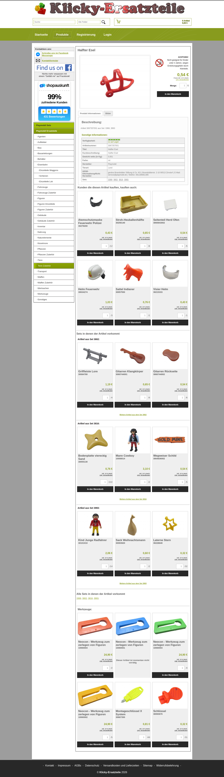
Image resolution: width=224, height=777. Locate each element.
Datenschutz (92, 765)
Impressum (64, 765)
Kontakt (49, 765)
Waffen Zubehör (45, 282)
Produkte (62, 34)
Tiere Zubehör (44, 266)
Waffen (41, 277)
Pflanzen (42, 249)
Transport (42, 271)
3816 (121, 180)
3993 (126, 180)
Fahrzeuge (43, 187)
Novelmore (43, 243)
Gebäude (42, 215)
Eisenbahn (43, 164)
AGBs (77, 765)
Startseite (41, 34)
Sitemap (147, 765)
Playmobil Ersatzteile (46, 131)
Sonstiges (42, 299)
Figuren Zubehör (45, 209)
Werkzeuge (43, 294)
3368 (110, 180)
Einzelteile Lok (46, 181)
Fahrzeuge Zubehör (47, 193)
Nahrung (42, 232)
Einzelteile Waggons (48, 170)
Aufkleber (42, 142)
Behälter (42, 159)
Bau (40, 148)
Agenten (42, 136)
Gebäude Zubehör (46, 221)
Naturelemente (44, 237)
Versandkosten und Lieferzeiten (121, 765)
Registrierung (86, 34)
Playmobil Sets (43, 125)
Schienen (43, 176)
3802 (115, 180)
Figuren (41, 198)
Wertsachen (43, 288)
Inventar (41, 226)
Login (108, 34)
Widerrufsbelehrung (167, 765)
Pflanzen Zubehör (46, 254)
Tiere (40, 260)
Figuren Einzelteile (46, 204)
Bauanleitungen (45, 153)
